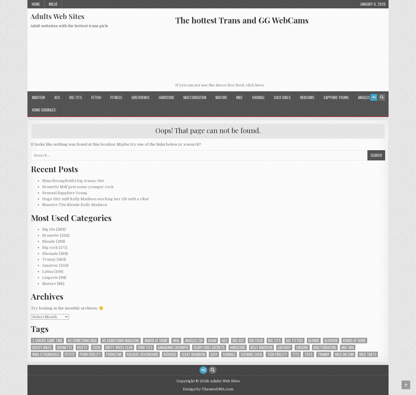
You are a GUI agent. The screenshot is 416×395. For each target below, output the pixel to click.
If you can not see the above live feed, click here (219, 85)
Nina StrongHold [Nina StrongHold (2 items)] (46, 354)
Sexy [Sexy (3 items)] (214, 354)
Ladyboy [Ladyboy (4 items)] (284, 347)
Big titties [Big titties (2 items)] (294, 340)
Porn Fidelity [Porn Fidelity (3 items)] (90, 354)
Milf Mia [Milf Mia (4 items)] (347, 347)
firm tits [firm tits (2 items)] (145, 347)
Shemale (258, 97)
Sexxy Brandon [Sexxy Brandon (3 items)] (193, 354)
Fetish (96, 97)
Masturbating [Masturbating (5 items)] (324, 347)
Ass (57, 97)
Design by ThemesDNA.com (208, 389)
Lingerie (50, 277)
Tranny (49, 259)
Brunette (50, 235)
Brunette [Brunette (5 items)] (64, 347)
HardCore (166, 97)
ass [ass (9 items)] (224, 340)
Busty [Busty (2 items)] (82, 347)
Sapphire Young (336, 97)
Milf (239, 97)
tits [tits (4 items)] (295, 354)
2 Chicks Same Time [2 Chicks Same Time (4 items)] (47, 340)
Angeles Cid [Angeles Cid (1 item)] (194, 340)
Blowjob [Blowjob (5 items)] (331, 340)
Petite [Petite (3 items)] (70, 354)
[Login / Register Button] (373, 97)
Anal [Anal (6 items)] (176, 340)
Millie (53, 4)
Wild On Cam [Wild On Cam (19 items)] (344, 354)
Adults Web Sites (57, 16)
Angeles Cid (367, 97)
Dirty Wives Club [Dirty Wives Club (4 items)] (119, 347)
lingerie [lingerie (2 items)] (302, 347)
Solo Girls (282, 97)
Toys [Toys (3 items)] (308, 354)
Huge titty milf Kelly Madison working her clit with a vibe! (95, 199)
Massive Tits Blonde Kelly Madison (74, 205)
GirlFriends (140, 97)
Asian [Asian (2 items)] (212, 340)
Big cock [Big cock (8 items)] (256, 340)
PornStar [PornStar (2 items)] (114, 354)
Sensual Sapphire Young (64, 193)
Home (36, 4)
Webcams (307, 97)
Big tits (75, 97)
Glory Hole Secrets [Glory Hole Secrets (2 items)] (209, 347)
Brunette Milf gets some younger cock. (78, 187)
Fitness (116, 97)
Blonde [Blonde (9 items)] (313, 340)
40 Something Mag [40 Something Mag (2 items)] (82, 340)
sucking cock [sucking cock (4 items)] (251, 354)
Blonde (48, 241)
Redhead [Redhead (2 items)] (170, 354)
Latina (47, 271)
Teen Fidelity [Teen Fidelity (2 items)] (277, 354)
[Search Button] (381, 97)
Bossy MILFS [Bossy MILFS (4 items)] (42, 347)
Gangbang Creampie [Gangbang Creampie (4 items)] (173, 347)
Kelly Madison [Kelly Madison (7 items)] (261, 347)
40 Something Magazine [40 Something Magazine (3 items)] (120, 340)
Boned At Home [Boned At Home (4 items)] (354, 340)
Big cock (50, 247)
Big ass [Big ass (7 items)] (238, 340)
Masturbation (194, 97)
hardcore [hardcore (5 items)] (237, 347)
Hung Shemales (44, 110)
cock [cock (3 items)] (96, 347)
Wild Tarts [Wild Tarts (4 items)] (367, 354)
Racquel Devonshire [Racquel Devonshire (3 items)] (142, 354)
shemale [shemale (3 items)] (229, 354)
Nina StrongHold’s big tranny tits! (73, 181)
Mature (221, 97)
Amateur (38, 97)
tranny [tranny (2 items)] (324, 354)
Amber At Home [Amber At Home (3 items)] (156, 340)
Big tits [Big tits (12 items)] (274, 340)
